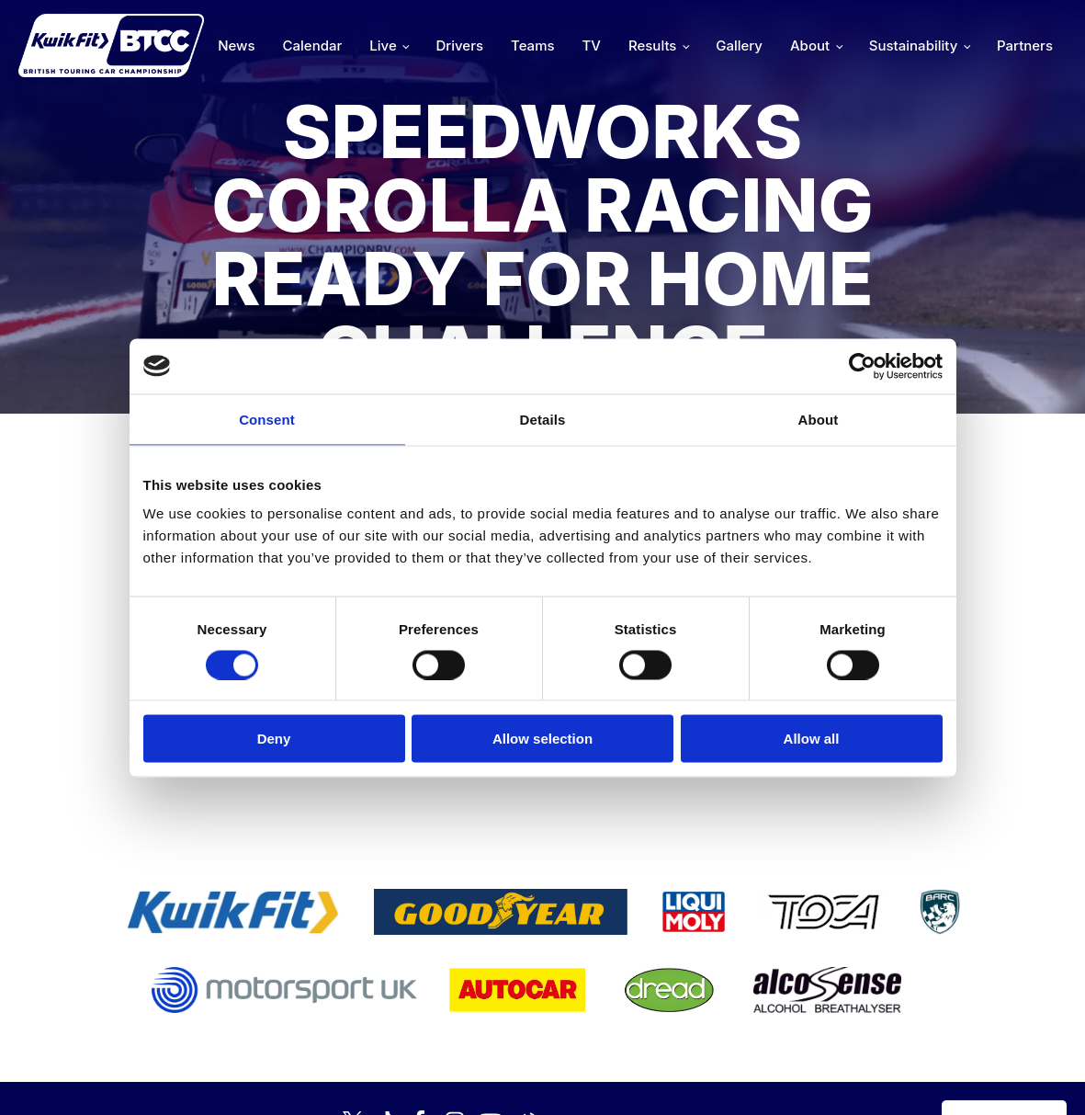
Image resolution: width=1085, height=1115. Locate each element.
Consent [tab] (267, 419)
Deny (274, 738)
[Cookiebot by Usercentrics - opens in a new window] (862, 366)
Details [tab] (543, 419)
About (810, 45)
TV (591, 45)
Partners (1025, 45)
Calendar (313, 45)
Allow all (812, 738)
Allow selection (542, 738)
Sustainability (913, 45)
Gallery (739, 45)
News (236, 45)
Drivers (459, 45)
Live (382, 45)
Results (652, 45)
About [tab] (818, 419)
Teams (533, 45)
